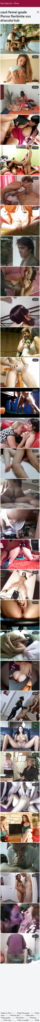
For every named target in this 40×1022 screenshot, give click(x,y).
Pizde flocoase (23, 1013)
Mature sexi (15, 1015)
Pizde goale (5, 1018)
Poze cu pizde (23, 1020)
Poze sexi (7, 1020)
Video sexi (29, 1015)
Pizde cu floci (6, 1013)
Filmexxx (33, 1018)
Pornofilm (20, 1018)
